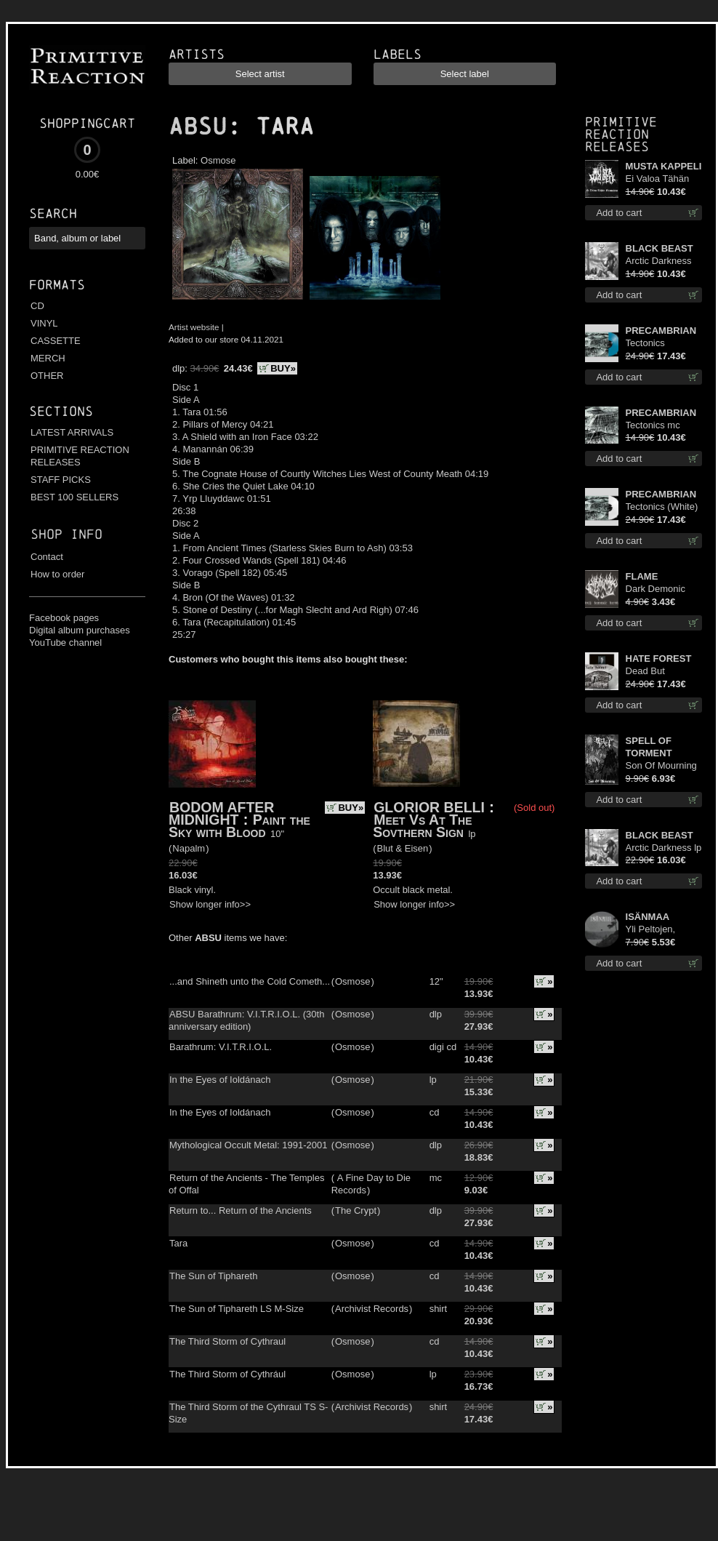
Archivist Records (371, 1308)
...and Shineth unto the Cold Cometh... (249, 981)
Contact (47, 556)
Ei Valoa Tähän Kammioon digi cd (663, 179)
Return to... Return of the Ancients (240, 1210)
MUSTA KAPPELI (664, 166)
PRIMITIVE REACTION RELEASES (80, 456)
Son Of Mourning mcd (661, 766)
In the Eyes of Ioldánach (219, 1079)
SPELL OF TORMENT (649, 747)
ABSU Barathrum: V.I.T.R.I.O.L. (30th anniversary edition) (246, 1020)
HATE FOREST (659, 658)
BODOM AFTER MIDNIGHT (221, 813)
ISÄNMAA (648, 916)
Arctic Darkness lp (664, 847)
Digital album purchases (79, 630)
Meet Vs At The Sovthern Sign (422, 826)
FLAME (642, 576)
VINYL (44, 323)
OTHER (47, 375)
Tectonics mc (653, 425)
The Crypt (355, 1210)
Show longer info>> (210, 904)
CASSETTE (56, 340)
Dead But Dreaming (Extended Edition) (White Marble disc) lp (656, 671)
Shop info (66, 534)
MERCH (48, 358)
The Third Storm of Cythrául (227, 1374)
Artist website (194, 327)
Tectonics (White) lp (662, 507)
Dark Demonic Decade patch (655, 589)
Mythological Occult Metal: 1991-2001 (248, 1145)
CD (37, 305)
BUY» (283, 368)
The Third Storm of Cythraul (227, 1341)
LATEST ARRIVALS (72, 432)
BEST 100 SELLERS (74, 497)
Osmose (218, 160)
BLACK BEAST (659, 248)
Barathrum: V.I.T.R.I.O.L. (220, 1046)
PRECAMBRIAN (661, 330)
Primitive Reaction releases (621, 134)
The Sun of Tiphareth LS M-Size (236, 1308)
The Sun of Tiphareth (213, 1275)
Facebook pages (64, 617)
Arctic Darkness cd (659, 261)
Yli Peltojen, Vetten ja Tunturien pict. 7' (660, 930)
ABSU (198, 126)
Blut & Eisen (403, 848)
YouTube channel (65, 642)
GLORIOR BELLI (429, 807)
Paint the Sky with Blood (239, 826)
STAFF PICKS (61, 479)
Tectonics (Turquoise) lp (655, 343)
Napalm (188, 848)
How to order (57, 574)
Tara (178, 1243)
